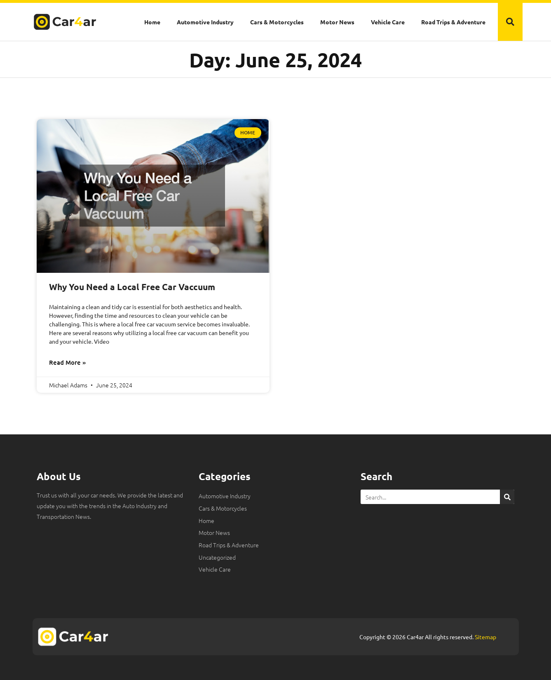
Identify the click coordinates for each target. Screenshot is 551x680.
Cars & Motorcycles (277, 22)
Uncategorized (217, 557)
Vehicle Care (388, 22)
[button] (510, 21)
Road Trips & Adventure (453, 22)
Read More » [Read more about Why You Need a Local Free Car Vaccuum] (67, 362)
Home (152, 22)
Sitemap (485, 636)
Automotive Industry (205, 22)
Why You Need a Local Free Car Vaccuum (132, 286)
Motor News (337, 22)
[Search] (507, 497)
